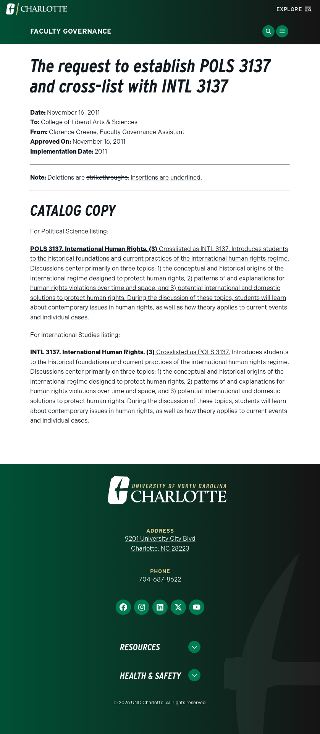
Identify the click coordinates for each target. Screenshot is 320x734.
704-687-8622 (160, 579)
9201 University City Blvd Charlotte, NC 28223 (160, 543)
